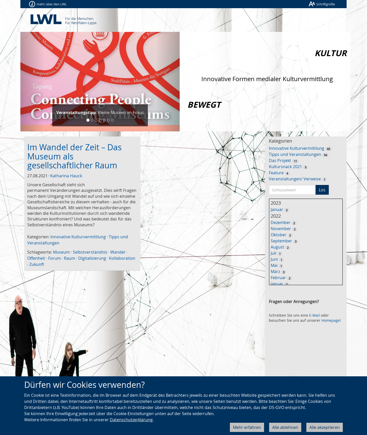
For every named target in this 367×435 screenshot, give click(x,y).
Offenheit (36, 258)
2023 (276, 203)
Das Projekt (280, 160)
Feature (276, 173)
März (275, 271)
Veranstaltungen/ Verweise (295, 179)
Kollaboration (122, 258)
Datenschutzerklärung (131, 419)
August (277, 247)
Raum (69, 258)
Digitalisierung (92, 258)
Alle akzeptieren (324, 427)
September (281, 241)
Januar (277, 209)
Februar (278, 277)
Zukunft (36, 264)
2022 (276, 216)
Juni (274, 259)
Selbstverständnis (90, 252)
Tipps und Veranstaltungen (295, 154)
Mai (274, 265)
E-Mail (314, 315)
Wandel (117, 252)
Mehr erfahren (247, 427)
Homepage (330, 320)
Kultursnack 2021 (285, 166)
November (281, 228)
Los (322, 190)
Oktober (278, 235)
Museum (61, 252)
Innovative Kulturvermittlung (78, 237)
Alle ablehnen (285, 427)
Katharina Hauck (66, 176)
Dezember (281, 222)
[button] (32, 81)
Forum (54, 258)
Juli (273, 253)
